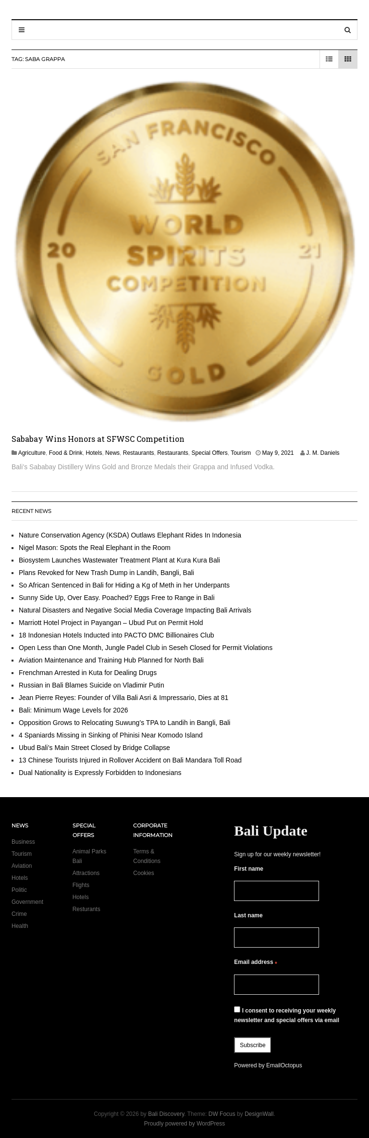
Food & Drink (66, 453)
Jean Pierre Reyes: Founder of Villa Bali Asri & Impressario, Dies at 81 (123, 697)
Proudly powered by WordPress (184, 1123)
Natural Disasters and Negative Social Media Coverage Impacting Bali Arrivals (135, 610)
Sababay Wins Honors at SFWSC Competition (98, 439)
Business (23, 841)
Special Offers (210, 453)
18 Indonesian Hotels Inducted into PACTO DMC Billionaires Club (116, 635)
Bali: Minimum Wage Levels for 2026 (73, 710)
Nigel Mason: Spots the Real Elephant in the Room (95, 547)
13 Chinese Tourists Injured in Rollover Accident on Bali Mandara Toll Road (130, 760)
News (112, 453)
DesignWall (259, 1114)
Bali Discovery (166, 1114)
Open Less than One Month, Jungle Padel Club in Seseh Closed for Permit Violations (145, 647)
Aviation (22, 866)
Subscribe (252, 1045)
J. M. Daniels (322, 453)
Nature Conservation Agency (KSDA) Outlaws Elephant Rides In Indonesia (130, 535)
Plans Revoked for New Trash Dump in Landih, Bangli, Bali (106, 572)
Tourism (241, 453)
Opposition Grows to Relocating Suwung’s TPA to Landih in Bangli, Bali (124, 722)
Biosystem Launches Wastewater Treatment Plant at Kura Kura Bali (119, 560)
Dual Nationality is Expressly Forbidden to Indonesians (100, 772)
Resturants (86, 909)
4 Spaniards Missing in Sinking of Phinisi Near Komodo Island (111, 735)
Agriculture (32, 453)
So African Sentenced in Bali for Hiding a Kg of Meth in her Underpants (124, 585)
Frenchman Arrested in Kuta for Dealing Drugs (88, 672)
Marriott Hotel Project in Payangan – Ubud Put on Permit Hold (111, 622)
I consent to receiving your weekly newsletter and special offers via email (286, 1015)
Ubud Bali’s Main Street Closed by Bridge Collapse (94, 747)
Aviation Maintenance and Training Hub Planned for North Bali (111, 660)
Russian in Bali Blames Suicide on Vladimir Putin (91, 685)
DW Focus (222, 1114)
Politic (19, 890)
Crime (19, 914)
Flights (81, 885)
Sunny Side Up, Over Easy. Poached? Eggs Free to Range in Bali (117, 597)
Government (27, 902)
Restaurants (138, 453)
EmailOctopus (284, 1065)
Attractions (86, 873)
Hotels (94, 453)
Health (20, 926)
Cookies (143, 873)
